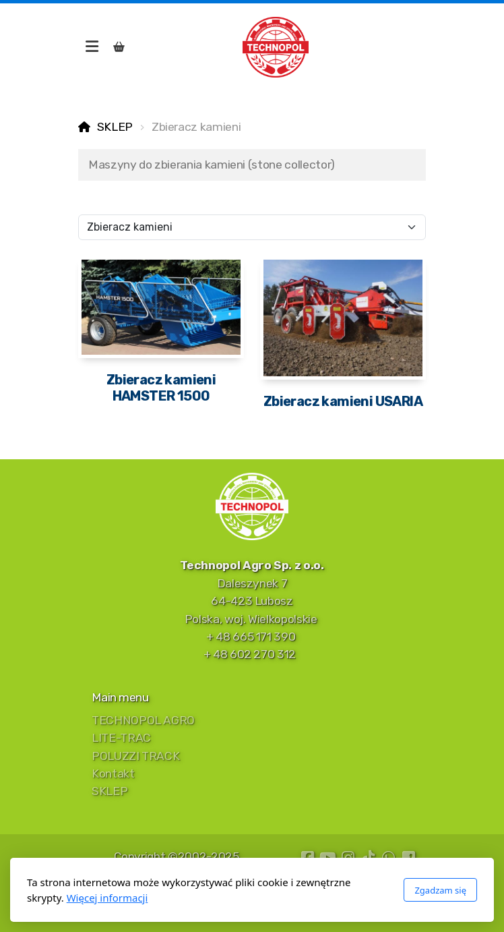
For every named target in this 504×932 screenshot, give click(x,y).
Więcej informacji (107, 897)
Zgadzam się (440, 890)
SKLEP (115, 127)
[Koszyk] (118, 47)
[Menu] (91, 47)
